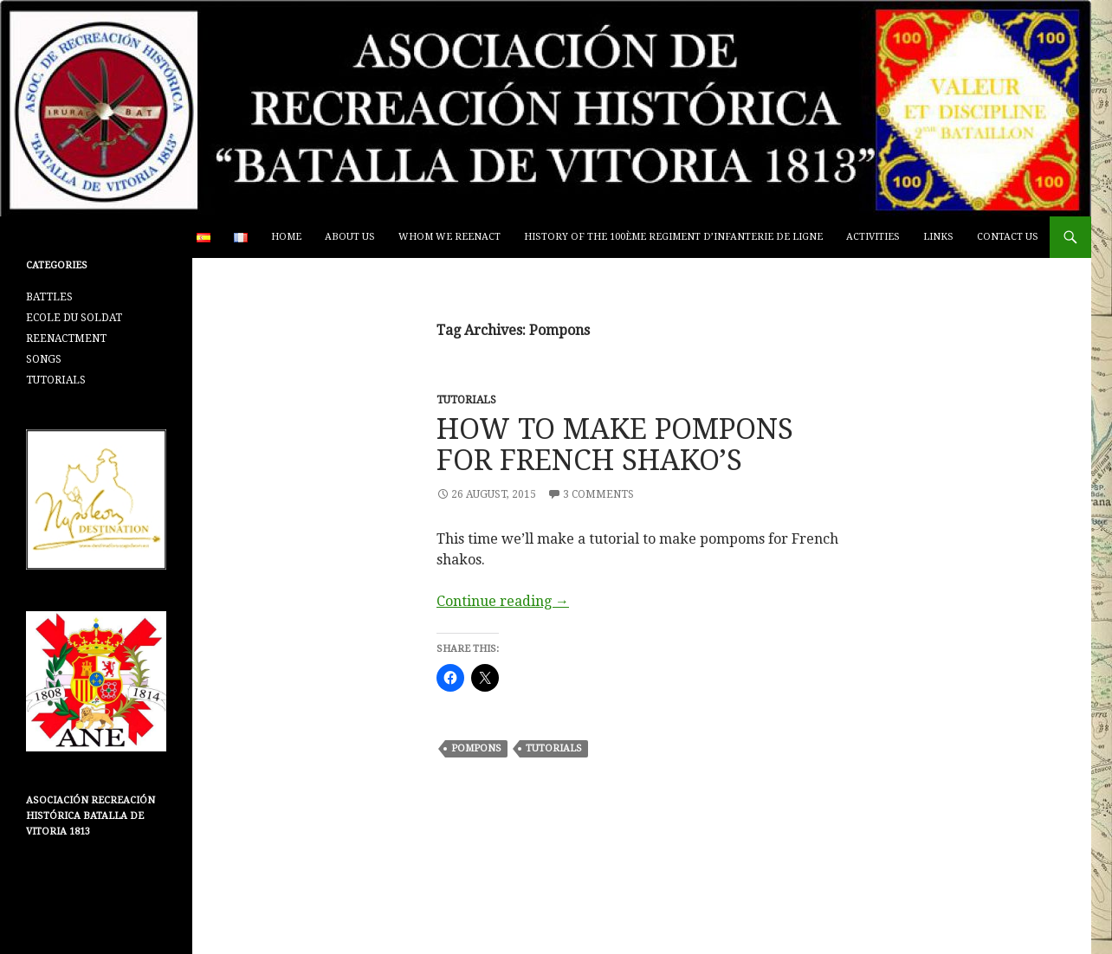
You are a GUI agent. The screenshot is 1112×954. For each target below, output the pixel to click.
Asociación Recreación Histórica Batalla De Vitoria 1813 (90, 816)
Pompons (476, 748)
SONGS (43, 359)
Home (286, 236)
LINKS (938, 236)
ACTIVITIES (873, 236)
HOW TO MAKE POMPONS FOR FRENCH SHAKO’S (614, 444)
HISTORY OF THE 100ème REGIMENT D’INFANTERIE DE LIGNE (673, 236)
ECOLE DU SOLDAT (74, 318)
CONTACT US (1007, 236)
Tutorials (554, 748)
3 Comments (598, 494)
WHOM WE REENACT (449, 236)
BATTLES (49, 297)
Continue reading (502, 601)
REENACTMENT (66, 338)
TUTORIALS (466, 400)
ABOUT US (350, 236)
